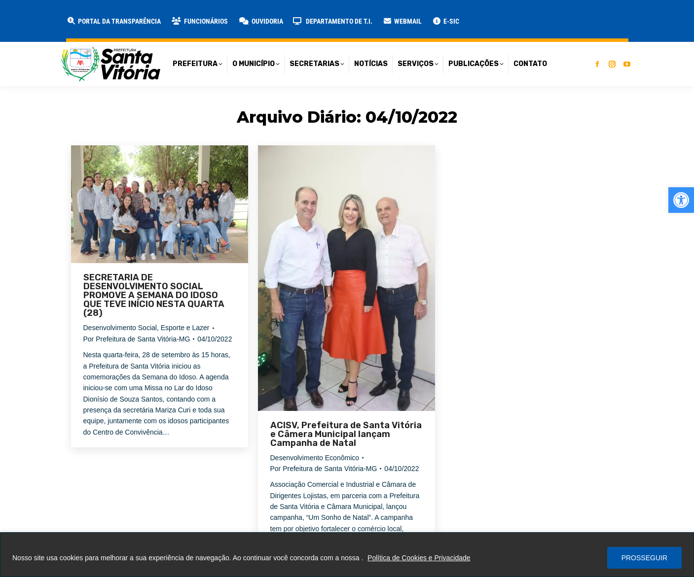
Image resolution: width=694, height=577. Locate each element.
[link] (681, 200)
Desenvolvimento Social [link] (120, 328)
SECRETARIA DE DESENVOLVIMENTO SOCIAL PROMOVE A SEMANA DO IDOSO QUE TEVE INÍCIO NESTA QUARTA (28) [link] (153, 295)
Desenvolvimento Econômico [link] (315, 458)
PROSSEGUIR (644, 558)
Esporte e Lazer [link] (185, 328)
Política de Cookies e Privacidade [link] (419, 558)
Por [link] (136, 339)
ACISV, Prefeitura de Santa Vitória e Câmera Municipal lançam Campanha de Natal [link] (346, 434)
